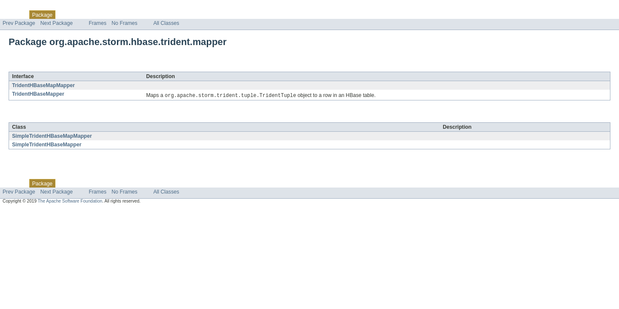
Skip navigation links (23, 7)
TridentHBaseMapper (38, 94)
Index (147, 15)
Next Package (56, 23)
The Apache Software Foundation (70, 201)
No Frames (125, 23)
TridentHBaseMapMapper (43, 85)
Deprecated (122, 15)
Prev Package (19, 23)
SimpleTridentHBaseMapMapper (52, 136)
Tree (98, 15)
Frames (97, 23)
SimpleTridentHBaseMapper (46, 145)
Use (83, 15)
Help (164, 15)
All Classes (166, 23)
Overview (14, 15)
